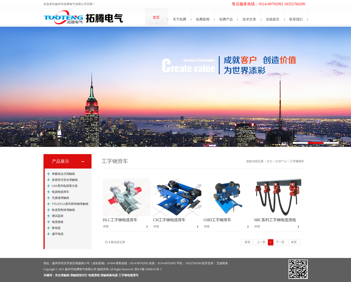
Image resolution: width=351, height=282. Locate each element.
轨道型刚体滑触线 (63, 210)
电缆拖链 (57, 222)
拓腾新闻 (202, 19)
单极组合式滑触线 (63, 173)
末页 (294, 242)
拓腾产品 (226, 19)
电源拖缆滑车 (60, 192)
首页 (156, 17)
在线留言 (272, 19)
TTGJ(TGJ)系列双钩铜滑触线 (70, 204)
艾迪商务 (222, 263)
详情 (106, 226)
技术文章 (249, 19)
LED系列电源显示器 (65, 186)
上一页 (261, 242)
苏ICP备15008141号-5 (148, 269)
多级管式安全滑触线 (65, 180)
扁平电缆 (57, 234)
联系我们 (296, 19)
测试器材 (57, 216)
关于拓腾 (179, 19)
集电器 (56, 228)
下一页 (280, 242)
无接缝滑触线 (60, 198)
